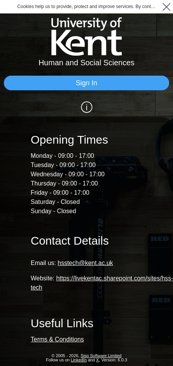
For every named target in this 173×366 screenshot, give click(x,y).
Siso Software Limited (101, 355)
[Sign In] (86, 83)
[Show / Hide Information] (86, 107)
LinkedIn (79, 360)
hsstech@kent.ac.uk (85, 263)
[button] (166, 7)
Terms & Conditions (57, 339)
